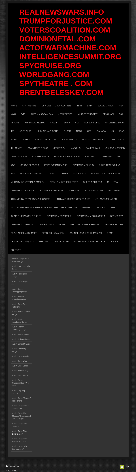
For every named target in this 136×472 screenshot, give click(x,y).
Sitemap (16, 466)
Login (127, 467)
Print (9, 466)
